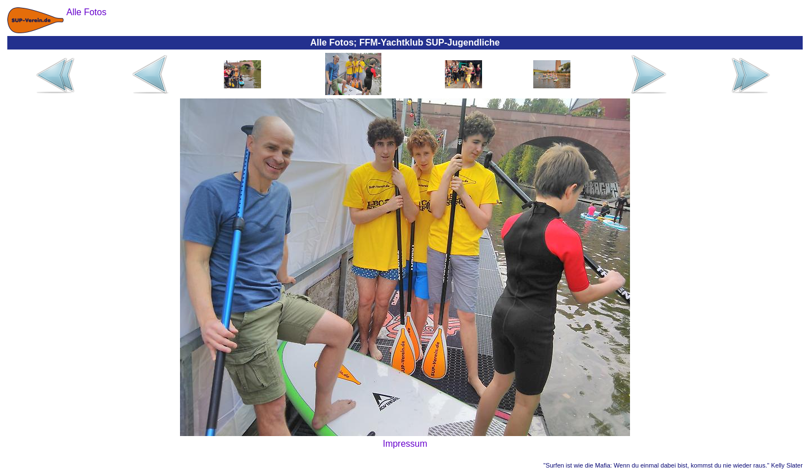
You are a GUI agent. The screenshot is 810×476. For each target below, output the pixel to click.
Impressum (404, 443)
